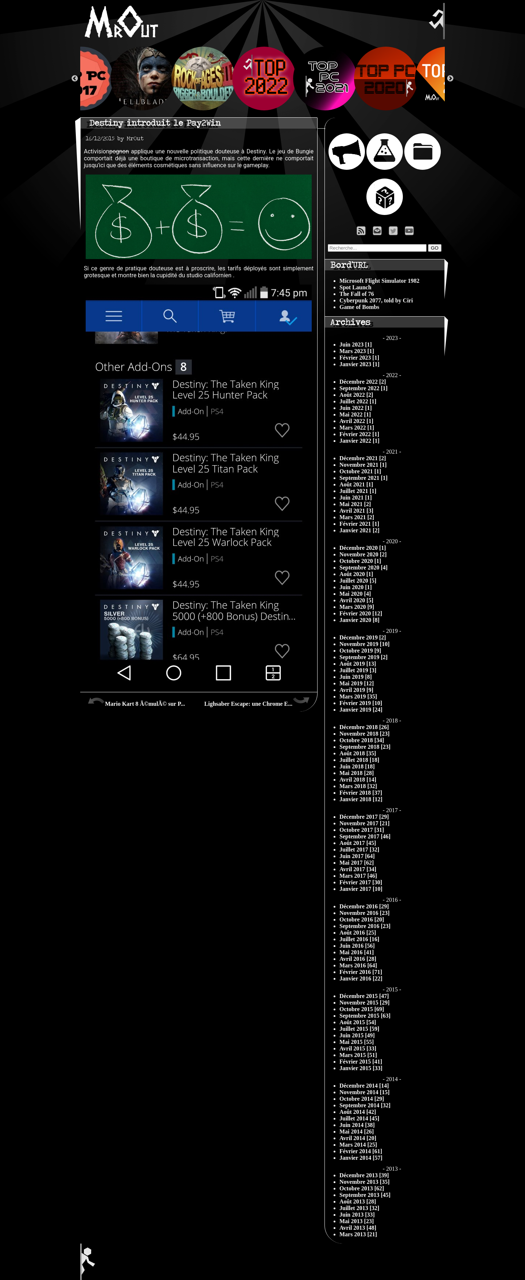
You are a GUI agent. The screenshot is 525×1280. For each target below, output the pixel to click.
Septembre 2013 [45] (364, 1195)
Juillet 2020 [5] (357, 581)
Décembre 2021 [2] (362, 458)
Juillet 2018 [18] (359, 760)
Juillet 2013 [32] (359, 1208)
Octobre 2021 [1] (360, 471)
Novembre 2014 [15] (364, 1092)
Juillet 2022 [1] (357, 401)
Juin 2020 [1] (355, 587)
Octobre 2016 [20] (361, 919)
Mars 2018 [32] (358, 786)
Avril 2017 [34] (357, 869)
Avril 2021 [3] (356, 511)
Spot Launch (355, 287)
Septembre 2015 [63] (364, 1016)
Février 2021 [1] (359, 524)
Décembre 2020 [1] (362, 548)
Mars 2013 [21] (358, 1234)
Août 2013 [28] (357, 1201)
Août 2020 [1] (356, 574)
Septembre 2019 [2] (363, 657)
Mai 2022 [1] (355, 414)
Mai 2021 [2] (355, 504)
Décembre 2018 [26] (364, 727)
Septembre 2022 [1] (363, 388)
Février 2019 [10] (360, 703)
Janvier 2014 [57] (360, 1158)
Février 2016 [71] (360, 972)
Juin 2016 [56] (357, 946)
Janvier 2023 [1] (359, 364)
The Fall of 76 (356, 294)
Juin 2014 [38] (357, 1125)
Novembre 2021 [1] (362, 465)
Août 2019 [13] (357, 664)
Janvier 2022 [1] (359, 441)
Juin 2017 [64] (357, 856)
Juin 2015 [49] (357, 1035)
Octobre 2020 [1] (360, 561)
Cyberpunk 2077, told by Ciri (376, 300)
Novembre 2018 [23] (364, 734)
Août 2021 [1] (356, 484)
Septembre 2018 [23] (364, 747)
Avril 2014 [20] (357, 1138)
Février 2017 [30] (360, 882)
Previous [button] (74, 78)
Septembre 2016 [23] (364, 926)
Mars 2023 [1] (356, 351)
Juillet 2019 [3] (357, 670)
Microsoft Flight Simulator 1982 (379, 281)
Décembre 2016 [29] (364, 906)
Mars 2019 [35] (358, 696)
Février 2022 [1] (359, 434)
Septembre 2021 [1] (363, 478)
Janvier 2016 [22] (360, 978)
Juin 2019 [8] (355, 677)
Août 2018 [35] (357, 753)
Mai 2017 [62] (356, 863)
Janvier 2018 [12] (360, 799)
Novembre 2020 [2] (362, 554)
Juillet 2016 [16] (359, 939)
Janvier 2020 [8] (359, 620)
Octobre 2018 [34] (361, 740)
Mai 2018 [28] (356, 773)
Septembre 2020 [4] (363, 567)
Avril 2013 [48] (357, 1228)
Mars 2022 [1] (356, 427)
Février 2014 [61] (360, 1151)
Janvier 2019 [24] (360, 709)
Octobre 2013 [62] (361, 1188)
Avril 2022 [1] (356, 421)
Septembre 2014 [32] (364, 1105)
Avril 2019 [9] (356, 690)
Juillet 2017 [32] (359, 849)
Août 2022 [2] (356, 395)
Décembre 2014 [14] (364, 1086)
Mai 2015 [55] (356, 1042)
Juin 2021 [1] (355, 497)
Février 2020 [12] (360, 613)
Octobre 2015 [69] (361, 1009)
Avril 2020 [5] (356, 600)
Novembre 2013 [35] (364, 1182)
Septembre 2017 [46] (364, 836)
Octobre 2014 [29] (361, 1099)
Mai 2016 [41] (356, 952)
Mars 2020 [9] (356, 607)
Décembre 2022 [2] (362, 382)
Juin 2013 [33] (357, 1215)
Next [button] (450, 78)
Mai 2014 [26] (356, 1131)
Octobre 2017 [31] (361, 830)
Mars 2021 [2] (356, 517)
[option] (262, 78)
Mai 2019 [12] (356, 683)
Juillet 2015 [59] (359, 1029)
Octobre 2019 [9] (360, 650)
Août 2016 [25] (357, 932)
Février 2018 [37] (360, 793)
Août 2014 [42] (357, 1112)
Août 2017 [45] (357, 843)
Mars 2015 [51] (358, 1055)
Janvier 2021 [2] (359, 530)
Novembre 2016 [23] (364, 913)
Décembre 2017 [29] (364, 817)
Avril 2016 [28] (357, 959)
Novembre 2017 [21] (364, 823)
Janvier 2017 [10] (360, 889)
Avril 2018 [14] (357, 779)
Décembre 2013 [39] (364, 1175)
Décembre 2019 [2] (362, 637)
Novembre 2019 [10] (364, 644)
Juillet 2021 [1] (357, 491)
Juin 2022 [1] (355, 408)
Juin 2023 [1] (355, 344)
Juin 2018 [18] (357, 766)
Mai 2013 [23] (356, 1221)
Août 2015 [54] (357, 1022)
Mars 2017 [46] (358, 876)
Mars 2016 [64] (358, 965)
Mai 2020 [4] (355, 594)
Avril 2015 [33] (357, 1048)
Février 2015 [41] (360, 1061)
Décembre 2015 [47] (364, 996)
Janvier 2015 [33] (360, 1068)
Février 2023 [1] (359, 358)
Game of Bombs (359, 307)
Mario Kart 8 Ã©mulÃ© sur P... (136, 701)
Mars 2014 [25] (358, 1145)
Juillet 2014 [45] (359, 1118)
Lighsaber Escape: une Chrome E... (257, 701)
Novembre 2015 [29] (364, 1002)
